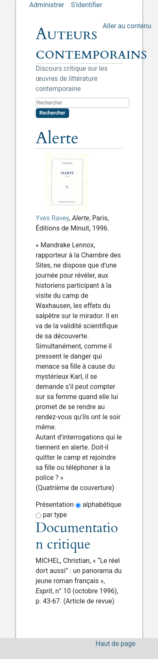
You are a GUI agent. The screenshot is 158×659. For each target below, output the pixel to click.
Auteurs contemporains (91, 43)
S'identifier (86, 5)
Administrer (46, 5)
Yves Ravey (52, 218)
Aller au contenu (127, 26)
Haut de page (116, 644)
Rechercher (52, 113)
